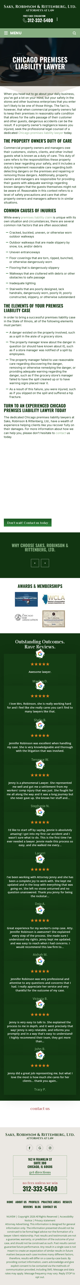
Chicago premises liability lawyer (40, 133)
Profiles (34, 1202)
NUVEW (11, 1216)
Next (45, 563)
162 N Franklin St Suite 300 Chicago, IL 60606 (40, 1163)
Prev (35, 563)
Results (67, 1202)
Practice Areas (51, 1202)
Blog (38, 1206)
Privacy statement (45, 1220)
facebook (30, 1148)
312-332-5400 (40, 20)
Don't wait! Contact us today (27, 523)
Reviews (28, 1206)
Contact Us (50, 1206)
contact (60, 433)
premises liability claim (36, 217)
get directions (40, 1172)
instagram (50, 1148)
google (40, 1148)
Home (10, 1202)
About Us (21, 1202)
